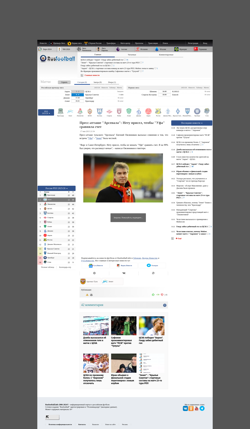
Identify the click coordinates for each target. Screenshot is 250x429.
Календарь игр (65, 267)
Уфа (90, 138)
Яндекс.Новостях (150, 258)
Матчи (119, 87)
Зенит (99, 138)
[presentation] (61, 82)
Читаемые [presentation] (132, 55)
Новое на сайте (110, 424)
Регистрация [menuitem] (193, 43)
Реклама (125, 424)
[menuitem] (94, 43)
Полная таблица (47, 267)
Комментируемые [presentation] (166, 55)
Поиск (165, 43)
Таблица (112, 87)
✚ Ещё (178, 238)
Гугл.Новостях (87, 260)
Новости (105, 87)
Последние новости (191, 123)
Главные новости (92, 75)
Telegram (137, 258)
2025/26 (97, 87)
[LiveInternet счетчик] (52, 419)
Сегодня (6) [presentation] (82, 82)
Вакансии (95, 424)
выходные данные (109, 407)
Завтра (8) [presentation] (98, 82)
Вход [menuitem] (205, 43)
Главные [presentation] (97, 54)
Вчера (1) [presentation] (112, 82)
